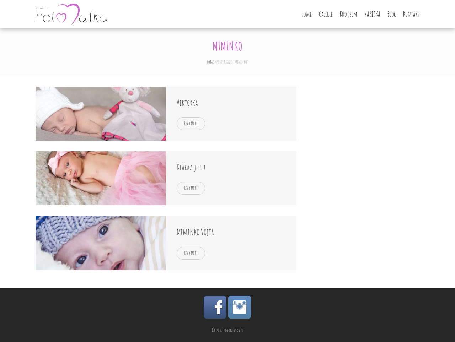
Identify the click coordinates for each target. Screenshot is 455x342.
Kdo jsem (348, 14)
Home (306, 14)
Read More (191, 123)
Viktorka (187, 102)
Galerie (326, 14)
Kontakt (411, 14)
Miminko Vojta (195, 232)
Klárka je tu (191, 167)
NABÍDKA (372, 14)
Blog (391, 14)
